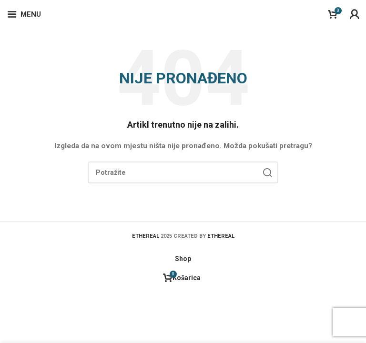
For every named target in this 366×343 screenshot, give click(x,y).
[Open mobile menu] (24, 14)
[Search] (183, 172)
